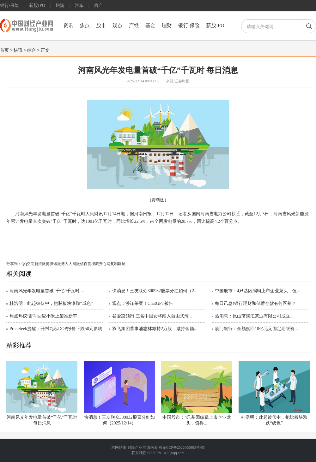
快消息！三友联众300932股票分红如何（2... (155, 290)
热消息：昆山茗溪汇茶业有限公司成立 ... (255, 316)
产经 (134, 25)
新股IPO (37, 5)
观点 (117, 25)
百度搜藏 (91, 264)
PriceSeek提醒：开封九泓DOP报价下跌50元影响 (55, 328)
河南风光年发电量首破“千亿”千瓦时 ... (46, 290)
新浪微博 (42, 264)
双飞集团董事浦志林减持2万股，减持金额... (155, 328)
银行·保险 (9, 5)
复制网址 (117, 264)
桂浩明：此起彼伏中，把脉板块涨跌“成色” (51, 303)
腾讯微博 (57, 264)
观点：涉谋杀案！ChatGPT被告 (142, 303)
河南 (48, 241)
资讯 (68, 25)
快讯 (18, 50)
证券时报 (182, 81)
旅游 (60, 5)
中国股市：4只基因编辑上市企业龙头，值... (257, 290)
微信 (80, 264)
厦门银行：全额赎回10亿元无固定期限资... (256, 328)
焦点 (85, 25)
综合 (31, 50)
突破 (72, 241)
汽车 (79, 5)
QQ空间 (27, 264)
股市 (101, 25)
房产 (98, 5)
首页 (4, 50)
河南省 (60, 241)
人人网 (70, 264)
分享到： (13, 264)
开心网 (104, 264)
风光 (38, 241)
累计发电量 (89, 241)
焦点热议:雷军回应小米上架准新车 (43, 316)
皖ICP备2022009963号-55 (184, 447)
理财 (167, 25)
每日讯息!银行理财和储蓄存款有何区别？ (255, 303)
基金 (150, 25)
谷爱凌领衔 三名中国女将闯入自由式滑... (152, 316)
